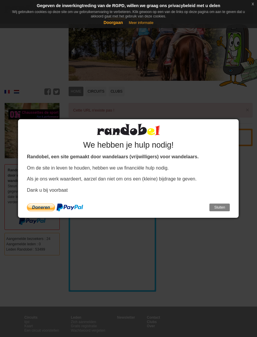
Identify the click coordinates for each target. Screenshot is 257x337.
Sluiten (219, 207)
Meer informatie (141, 23)
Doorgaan (113, 22)
